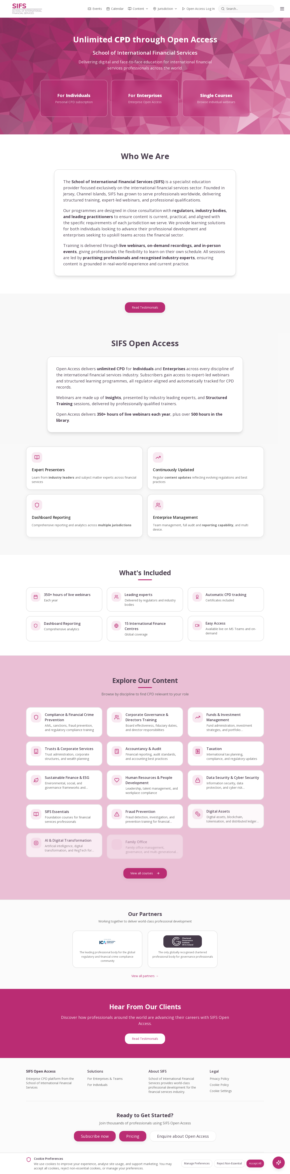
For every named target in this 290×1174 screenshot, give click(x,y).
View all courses (145, 873)
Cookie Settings (221, 1091)
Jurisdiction (165, 9)
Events (95, 9)
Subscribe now (95, 1136)
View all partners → (145, 976)
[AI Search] (279, 1163)
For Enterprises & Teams (105, 1079)
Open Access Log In (198, 9)
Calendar (115, 9)
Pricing (132, 1136)
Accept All (255, 1163)
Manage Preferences (197, 1163)
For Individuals (97, 1085)
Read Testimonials (145, 307)
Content (138, 9)
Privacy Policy (219, 1079)
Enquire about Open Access (183, 1136)
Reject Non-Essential (229, 1163)
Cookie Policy (219, 1085)
